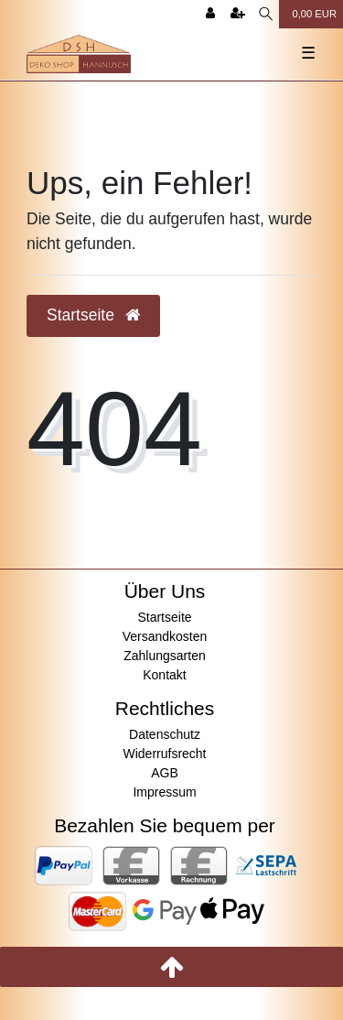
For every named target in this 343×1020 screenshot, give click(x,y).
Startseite (164, 617)
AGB (164, 772)
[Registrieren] (238, 14)
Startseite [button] (93, 315)
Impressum (164, 792)
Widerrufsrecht (164, 753)
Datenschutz (164, 734)
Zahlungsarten (164, 655)
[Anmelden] (210, 14)
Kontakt (164, 674)
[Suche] (266, 14)
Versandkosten (165, 636)
